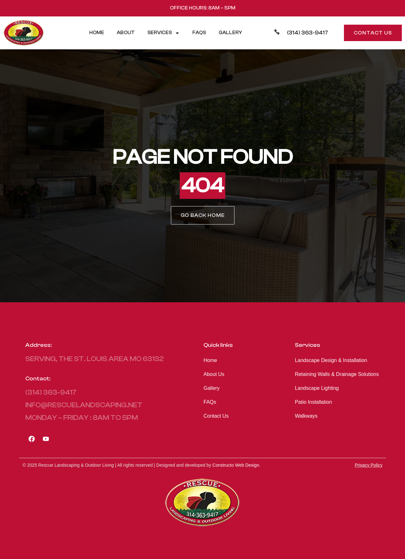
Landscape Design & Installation (331, 360)
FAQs (199, 32)
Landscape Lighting (317, 388)
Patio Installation (313, 402)
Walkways (306, 416)
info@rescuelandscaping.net (83, 405)
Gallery (230, 32)
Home (96, 32)
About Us (213, 374)
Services (163, 33)
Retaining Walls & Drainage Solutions (337, 374)
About (126, 32)
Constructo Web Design (235, 465)
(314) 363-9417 (307, 33)
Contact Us (215, 416)
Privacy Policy (368, 465)
